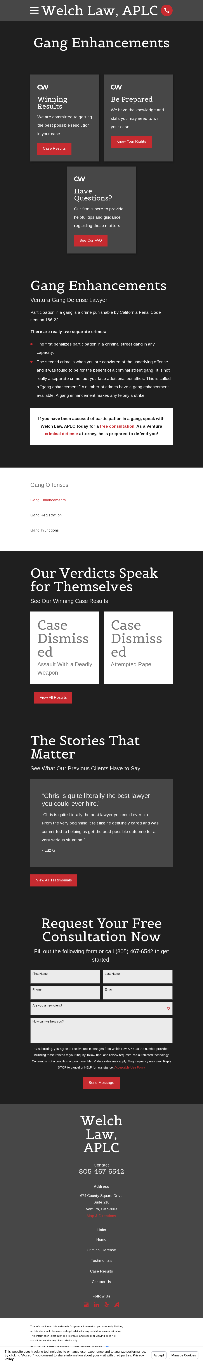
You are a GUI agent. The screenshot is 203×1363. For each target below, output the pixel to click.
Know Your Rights (131, 141)
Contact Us (101, 1282)
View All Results (53, 697)
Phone (37, 989)
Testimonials (101, 1260)
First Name (40, 973)
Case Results (54, 148)
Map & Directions (101, 1216)
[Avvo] (116, 1304)
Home (101, 1239)
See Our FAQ (91, 240)
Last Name (112, 973)
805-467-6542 (101, 1171)
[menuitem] (101, 500)
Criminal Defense (101, 1250)
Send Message (101, 1083)
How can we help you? (48, 1021)
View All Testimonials (54, 880)
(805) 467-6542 (134, 951)
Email (108, 989)
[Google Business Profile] (86, 1304)
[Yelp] (106, 1304)
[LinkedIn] (96, 1304)
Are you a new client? (47, 1005)
